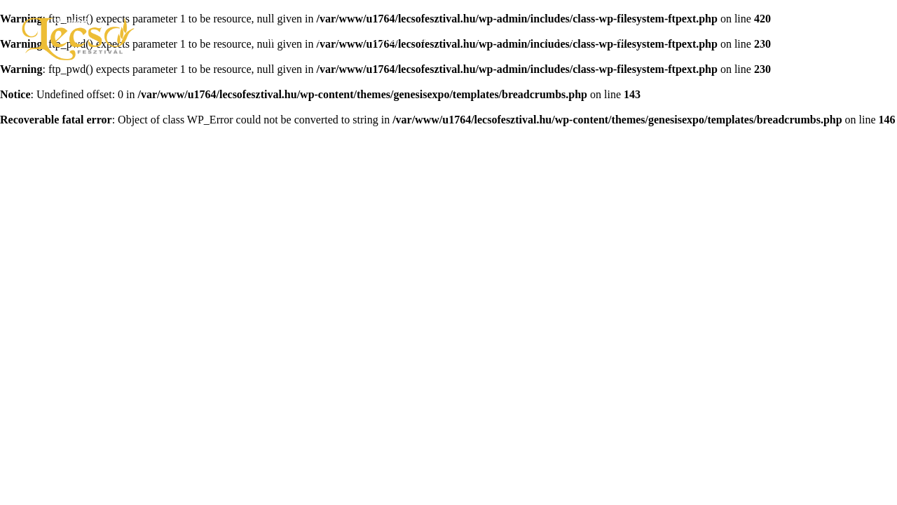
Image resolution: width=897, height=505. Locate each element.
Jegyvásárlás (818, 38)
